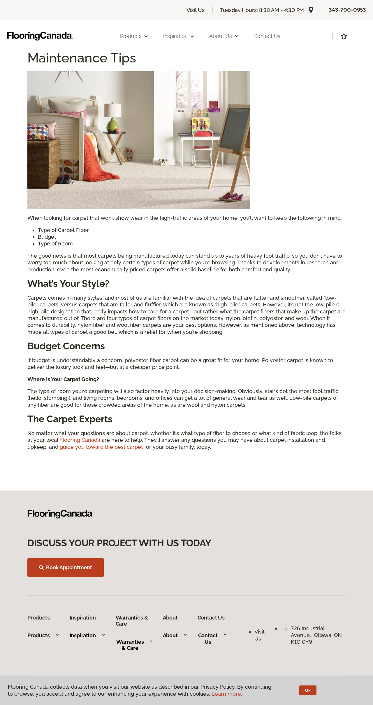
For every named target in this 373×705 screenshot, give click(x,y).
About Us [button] (224, 36)
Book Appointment (65, 567)
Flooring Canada (79, 440)
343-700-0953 (347, 10)
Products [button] (134, 36)
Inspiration (88, 635)
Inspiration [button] (178, 36)
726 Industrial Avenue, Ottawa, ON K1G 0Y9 (316, 635)
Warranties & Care (134, 645)
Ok (308, 690)
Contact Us (267, 36)
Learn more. (227, 694)
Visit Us (195, 10)
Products (43, 635)
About (175, 635)
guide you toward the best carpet (101, 447)
